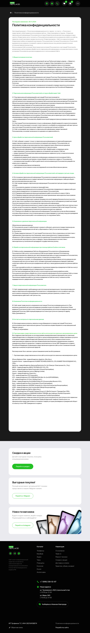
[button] (52, 3)
